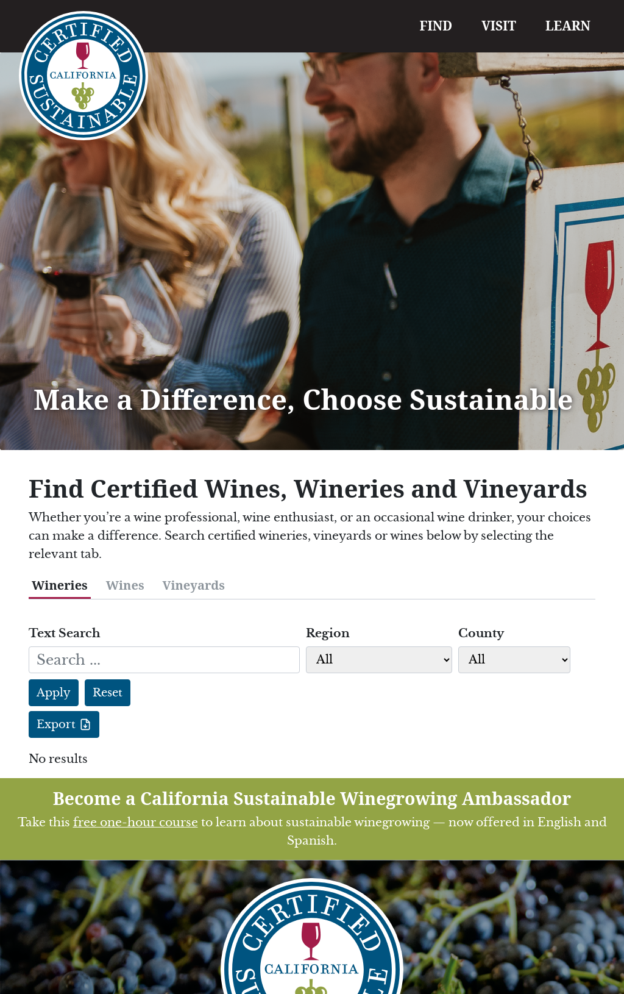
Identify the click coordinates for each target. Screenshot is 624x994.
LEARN (567, 25)
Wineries (60, 585)
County (481, 633)
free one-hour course (135, 822)
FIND (436, 25)
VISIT (498, 25)
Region (328, 633)
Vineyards (194, 585)
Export (56, 724)
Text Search (65, 633)
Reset (107, 692)
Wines (125, 585)
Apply (54, 692)
